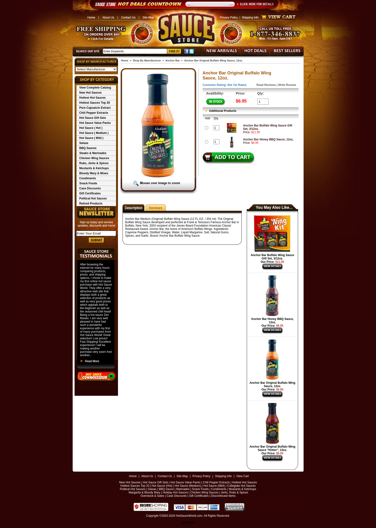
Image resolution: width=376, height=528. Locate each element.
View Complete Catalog (95, 87)
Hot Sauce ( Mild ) (91, 138)
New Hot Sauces (90, 92)
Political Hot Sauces (93, 198)
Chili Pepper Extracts (93, 112)
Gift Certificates (90, 193)
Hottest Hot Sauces (92, 97)
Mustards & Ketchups (94, 168)
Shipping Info (223, 476)
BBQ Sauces (88, 148)
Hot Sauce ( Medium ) (94, 133)
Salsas (83, 143)
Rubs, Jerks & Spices (94, 163)
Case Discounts (90, 188)
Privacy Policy (202, 476)
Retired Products (91, 203)
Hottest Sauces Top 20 (94, 102)
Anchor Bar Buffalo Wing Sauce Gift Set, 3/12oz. (272, 256)
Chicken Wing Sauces (94, 158)
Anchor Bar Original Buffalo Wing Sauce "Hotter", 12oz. (272, 448)
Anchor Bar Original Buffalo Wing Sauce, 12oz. (272, 384)
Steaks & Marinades (92, 153)
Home (125, 60)
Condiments (87, 178)
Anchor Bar (172, 60)
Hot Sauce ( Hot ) (91, 128)
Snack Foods (88, 183)
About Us (147, 476)
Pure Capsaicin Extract (95, 107)
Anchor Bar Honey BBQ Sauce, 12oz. (268, 139)
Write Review (287, 85)
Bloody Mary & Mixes (93, 173)
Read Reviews (266, 85)
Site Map (182, 476)
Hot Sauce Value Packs (95, 123)
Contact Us (165, 476)
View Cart (242, 476)
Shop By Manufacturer (147, 60)
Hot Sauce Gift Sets (92, 118)
